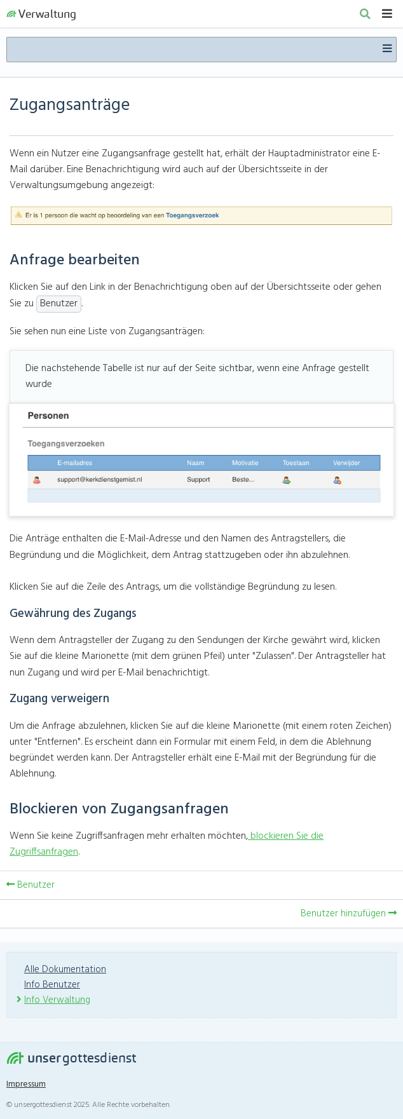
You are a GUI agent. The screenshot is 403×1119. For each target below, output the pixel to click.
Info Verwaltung (57, 1000)
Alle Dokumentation (65, 969)
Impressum (26, 1084)
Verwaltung (41, 13)
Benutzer (30, 885)
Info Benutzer (52, 985)
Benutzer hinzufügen (349, 913)
